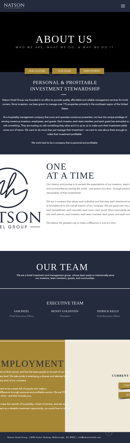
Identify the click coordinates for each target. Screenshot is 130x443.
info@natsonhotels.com (89, 437)
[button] (123, 6)
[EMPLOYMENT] (92, 71)
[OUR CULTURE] (37, 71)
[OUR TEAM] (64, 71)
